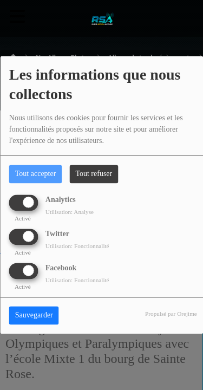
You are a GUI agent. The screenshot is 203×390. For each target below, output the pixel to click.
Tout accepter (35, 174)
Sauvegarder (34, 315)
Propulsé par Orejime (171, 314)
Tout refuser (93, 174)
